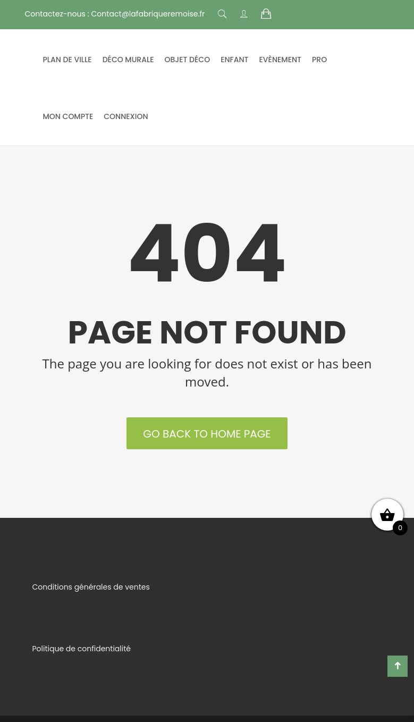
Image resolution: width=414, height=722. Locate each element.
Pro (319, 59)
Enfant (234, 59)
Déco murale (128, 59)
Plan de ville (67, 59)
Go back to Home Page (207, 433)
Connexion (126, 116)
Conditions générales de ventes (91, 587)
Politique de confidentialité (81, 648)
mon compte (68, 116)
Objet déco (187, 59)
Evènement (280, 59)
